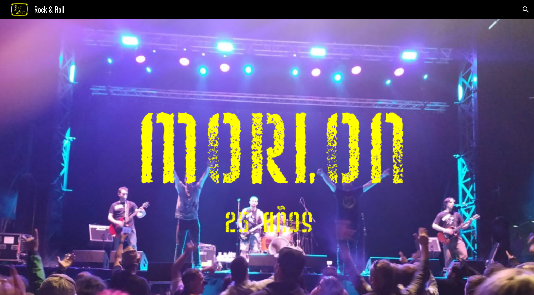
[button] (526, 9)
